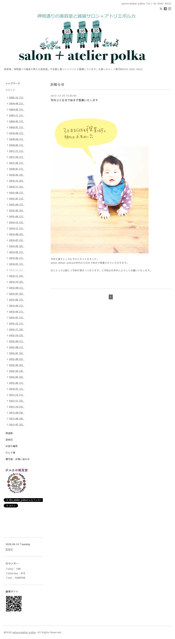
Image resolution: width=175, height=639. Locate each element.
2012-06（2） (16, 359)
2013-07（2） (16, 293)
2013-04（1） (16, 305)
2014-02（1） (16, 258)
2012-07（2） (16, 353)
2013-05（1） (16, 299)
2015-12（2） (16, 180)
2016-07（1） (16, 168)
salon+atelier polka (24, 632)
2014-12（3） (16, 222)
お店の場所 (12, 446)
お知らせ (10, 89)
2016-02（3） (16, 174)
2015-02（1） (16, 216)
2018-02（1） (16, 145)
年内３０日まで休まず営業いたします (74, 100)
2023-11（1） (16, 115)
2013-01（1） (16, 317)
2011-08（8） (16, 418)
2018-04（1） (16, 139)
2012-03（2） (16, 377)
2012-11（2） (16, 329)
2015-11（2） (16, 186)
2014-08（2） (16, 234)
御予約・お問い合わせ (18, 459)
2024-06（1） (16, 103)
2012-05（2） (16, 365)
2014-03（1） (16, 252)
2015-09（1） (16, 192)
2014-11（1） (16, 228)
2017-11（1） (16, 151)
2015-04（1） (16, 204)
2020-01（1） (16, 127)
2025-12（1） (16, 97)
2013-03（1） (16, 311)
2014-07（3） (16, 240)
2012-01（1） (16, 388)
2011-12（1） (16, 394)
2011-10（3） (16, 406)
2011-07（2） (16, 424)
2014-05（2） (16, 246)
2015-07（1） (16, 198)
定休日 (9, 439)
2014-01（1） (16, 264)
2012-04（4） (16, 371)
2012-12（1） (16, 323)
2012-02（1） (16, 382)
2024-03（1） (16, 109)
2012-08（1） (16, 347)
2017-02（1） (16, 162)
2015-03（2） (16, 210)
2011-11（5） (16, 400)
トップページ (13, 83)
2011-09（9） (16, 412)
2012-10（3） (16, 335)
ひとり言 (10, 452)
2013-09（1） (16, 287)
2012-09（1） (16, 341)
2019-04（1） (16, 133)
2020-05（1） (16, 121)
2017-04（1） (16, 157)
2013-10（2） (16, 281)
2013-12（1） (16, 269)
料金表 (9, 433)
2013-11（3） (16, 275)
